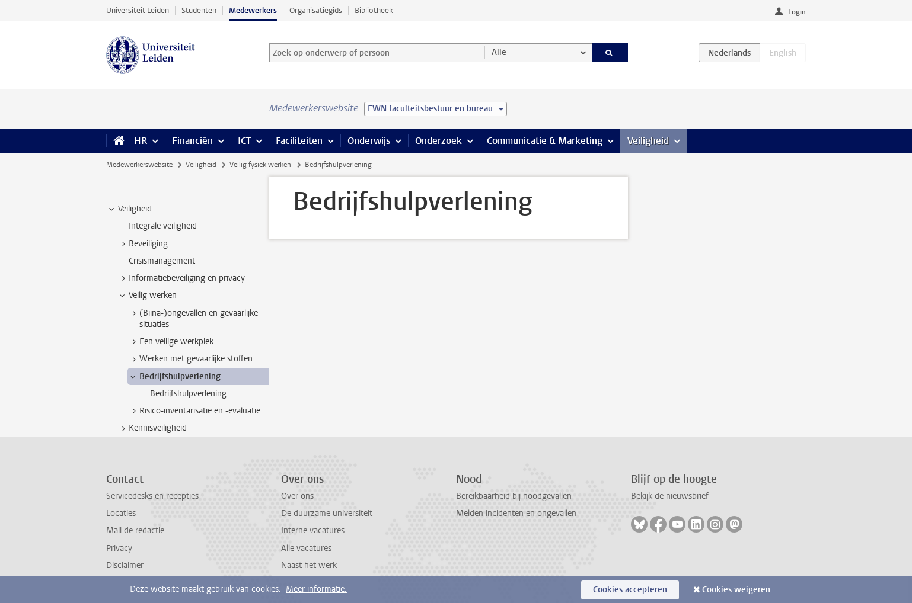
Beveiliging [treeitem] (142, 244)
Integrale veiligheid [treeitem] (163, 226)
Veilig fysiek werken (260, 164)
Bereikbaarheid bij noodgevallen (514, 496)
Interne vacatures (313, 530)
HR (140, 140)
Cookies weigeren (736, 589)
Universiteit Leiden (137, 10)
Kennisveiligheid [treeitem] (152, 428)
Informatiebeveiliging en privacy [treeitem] (181, 278)
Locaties (121, 513)
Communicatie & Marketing (544, 140)
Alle (499, 52)
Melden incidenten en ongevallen (516, 513)
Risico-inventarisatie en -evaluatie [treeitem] (194, 411)
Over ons (297, 496)
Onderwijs (368, 140)
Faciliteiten (299, 140)
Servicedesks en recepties (152, 496)
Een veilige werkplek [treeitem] (170, 342)
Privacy (119, 548)
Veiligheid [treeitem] (129, 209)
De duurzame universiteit (326, 513)
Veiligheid (648, 140)
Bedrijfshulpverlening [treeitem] (174, 377)
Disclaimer (125, 565)
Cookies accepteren (630, 589)
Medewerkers (253, 10)
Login (797, 12)
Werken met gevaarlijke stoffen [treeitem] (190, 359)
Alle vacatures (306, 548)
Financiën (192, 140)
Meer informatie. (316, 589)
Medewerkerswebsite (139, 164)
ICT (244, 140)
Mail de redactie (135, 530)
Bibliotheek (374, 10)
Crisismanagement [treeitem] (162, 261)
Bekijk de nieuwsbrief (670, 496)
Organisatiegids (315, 10)
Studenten (198, 10)
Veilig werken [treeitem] (147, 296)
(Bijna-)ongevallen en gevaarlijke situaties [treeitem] (193, 318)
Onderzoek (438, 140)
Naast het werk (309, 565)
